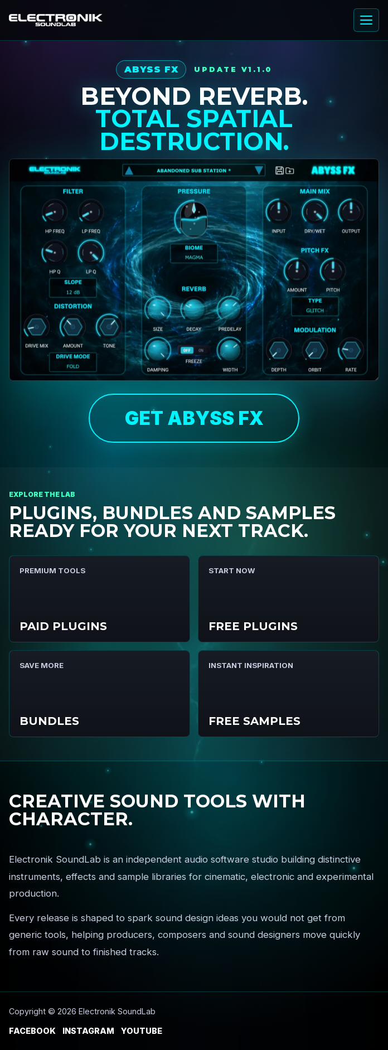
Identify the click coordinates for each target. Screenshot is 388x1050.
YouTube (141, 1031)
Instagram (88, 1031)
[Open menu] (366, 20)
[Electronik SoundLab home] (56, 20)
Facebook (32, 1031)
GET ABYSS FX (194, 418)
